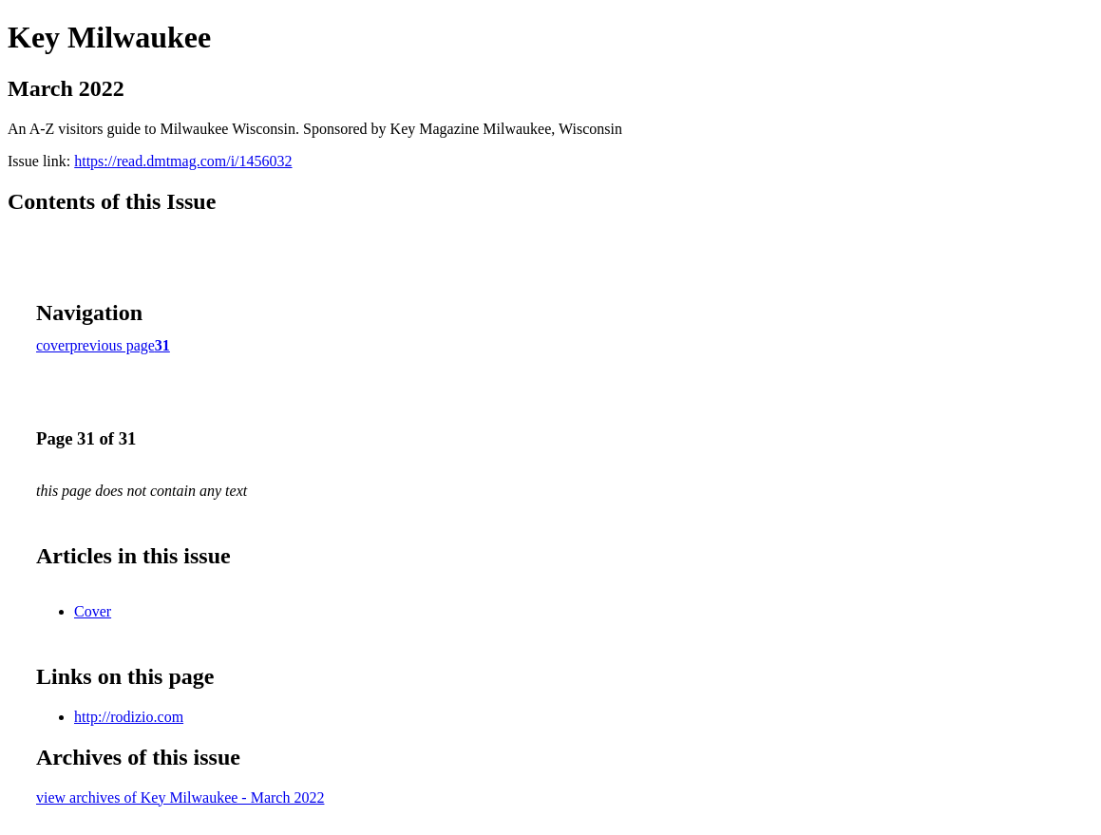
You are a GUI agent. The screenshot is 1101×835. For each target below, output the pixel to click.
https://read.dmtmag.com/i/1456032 (183, 161)
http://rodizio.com (128, 717)
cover (53, 345)
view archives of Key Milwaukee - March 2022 (180, 797)
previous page (112, 345)
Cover (92, 611)
